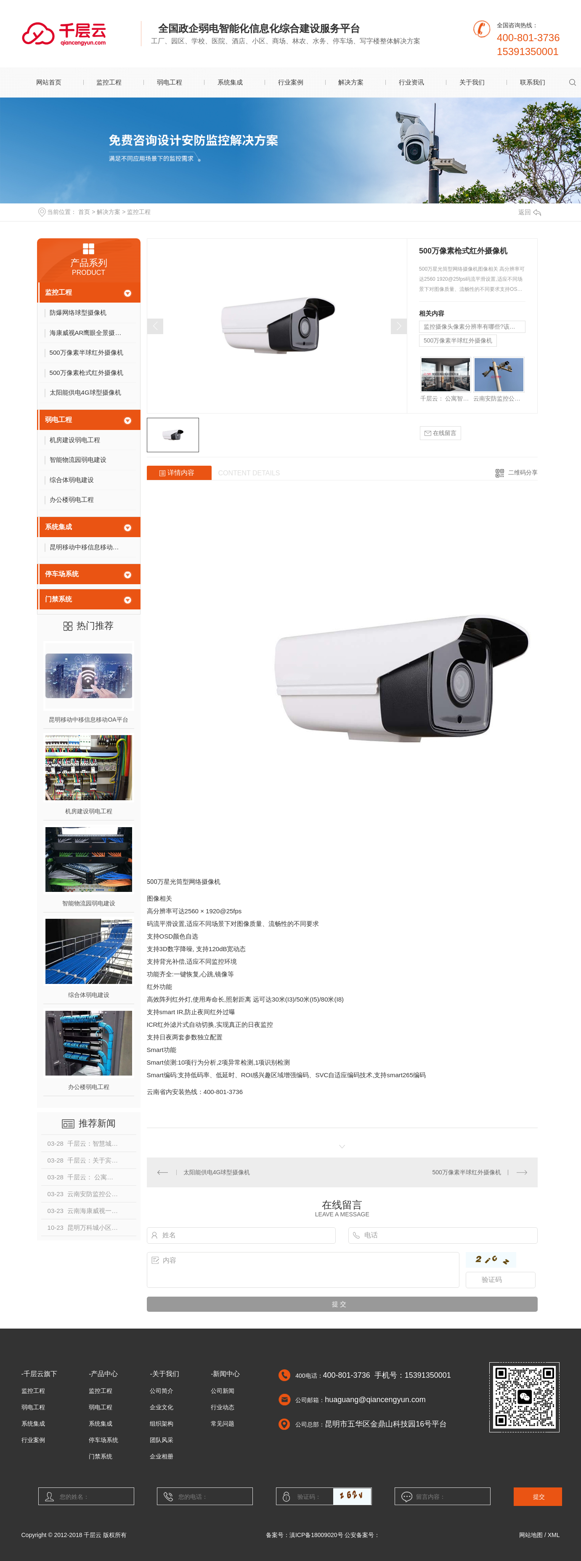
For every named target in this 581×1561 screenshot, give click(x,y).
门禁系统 (58, 599)
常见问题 (222, 1424)
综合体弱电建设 (88, 994)
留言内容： (443, 1497)
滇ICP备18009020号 (316, 1535)
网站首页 (48, 82)
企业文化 (161, 1407)
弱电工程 (169, 82)
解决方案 (350, 82)
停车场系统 (62, 573)
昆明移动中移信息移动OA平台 (88, 719)
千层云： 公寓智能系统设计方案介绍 (445, 398)
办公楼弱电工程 (88, 1087)
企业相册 (161, 1456)
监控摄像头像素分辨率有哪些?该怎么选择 (474, 326)
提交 (539, 1496)
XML (554, 1535)
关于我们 (472, 82)
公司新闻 (222, 1391)
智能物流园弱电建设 (88, 903)
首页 (84, 211)
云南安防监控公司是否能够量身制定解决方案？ (498, 398)
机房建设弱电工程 (88, 811)
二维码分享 (523, 472)
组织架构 (161, 1424)
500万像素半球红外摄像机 (458, 340)
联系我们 (532, 82)
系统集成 (230, 82)
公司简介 (161, 1391)
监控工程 (109, 82)
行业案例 (290, 82)
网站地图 (531, 1535)
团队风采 (161, 1440)
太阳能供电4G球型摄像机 (216, 1172)
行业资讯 (411, 82)
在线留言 (440, 433)
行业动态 (222, 1407)
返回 (529, 212)
